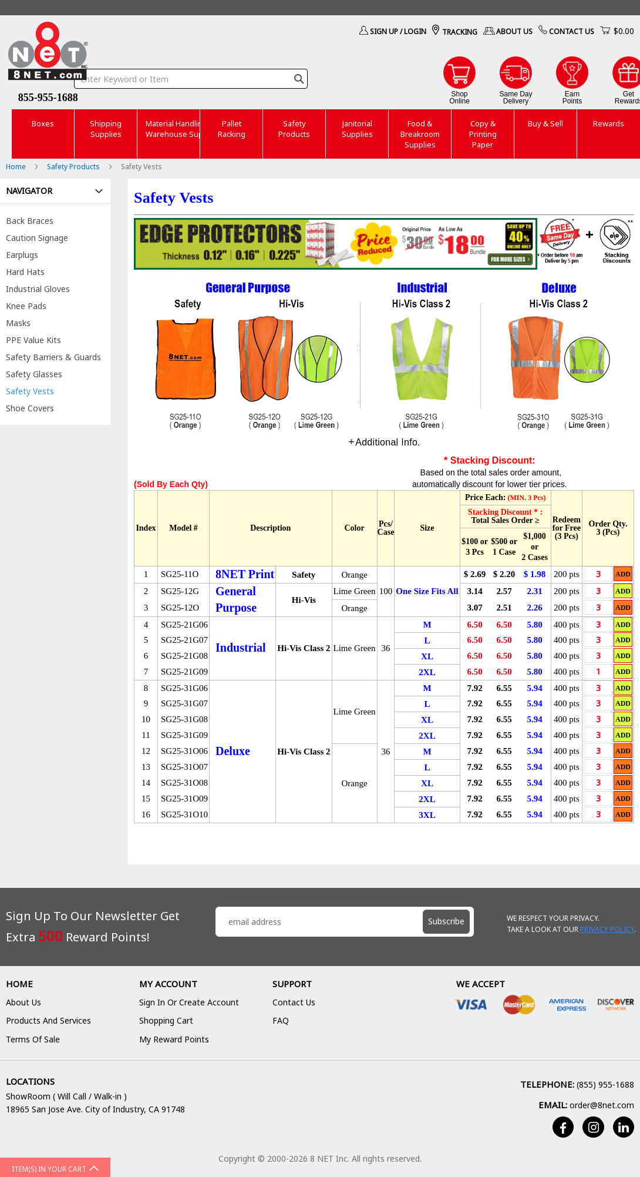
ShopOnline (459, 97)
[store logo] (48, 53)
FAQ (280, 1020)
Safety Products (74, 167)
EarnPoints (572, 97)
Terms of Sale (33, 1039)
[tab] (384, 442)
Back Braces (29, 220)
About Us (514, 31)
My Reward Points (174, 1039)
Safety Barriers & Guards (53, 357)
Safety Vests (30, 391)
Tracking (459, 32)
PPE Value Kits (33, 340)
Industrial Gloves (38, 288)
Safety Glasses (34, 374)
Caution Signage (37, 237)
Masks (18, 322)
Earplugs (22, 254)
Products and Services (48, 1020)
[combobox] (191, 79)
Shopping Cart (166, 1020)
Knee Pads (26, 305)
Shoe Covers (30, 408)
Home (17, 167)
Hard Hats (25, 271)
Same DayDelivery (515, 97)
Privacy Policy (607, 929)
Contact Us (571, 31)
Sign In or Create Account (189, 1002)
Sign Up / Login (398, 31)
